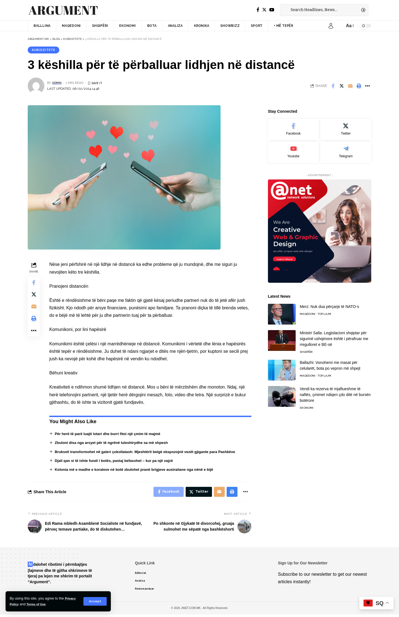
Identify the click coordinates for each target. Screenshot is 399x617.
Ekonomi (306, 404)
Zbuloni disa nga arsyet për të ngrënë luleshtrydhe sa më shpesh (115, 443)
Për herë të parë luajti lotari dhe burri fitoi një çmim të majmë (111, 434)
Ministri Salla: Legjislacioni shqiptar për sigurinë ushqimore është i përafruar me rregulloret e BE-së (334, 336)
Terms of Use (39, 604)
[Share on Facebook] (333, 86)
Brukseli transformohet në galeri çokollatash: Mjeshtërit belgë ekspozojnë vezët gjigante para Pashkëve (150, 452)
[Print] (359, 86)
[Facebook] (258, 10)
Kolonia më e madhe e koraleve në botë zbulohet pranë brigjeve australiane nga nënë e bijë (139, 470)
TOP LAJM (324, 310)
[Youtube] (293, 149)
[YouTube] (272, 10)
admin (57, 84)
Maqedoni (307, 310)
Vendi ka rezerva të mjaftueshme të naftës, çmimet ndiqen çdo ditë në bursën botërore (335, 392)
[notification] (339, 26)
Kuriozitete (45, 50)
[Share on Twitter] (342, 86)
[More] (367, 86)
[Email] (350, 86)
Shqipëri (306, 348)
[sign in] (331, 26)
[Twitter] (264, 10)
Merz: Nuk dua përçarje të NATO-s (329, 303)
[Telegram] (345, 149)
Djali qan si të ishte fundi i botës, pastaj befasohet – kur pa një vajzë (117, 461)
